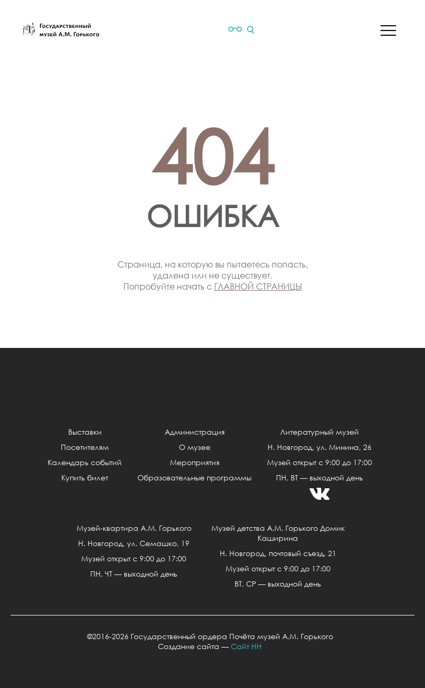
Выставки (85, 432)
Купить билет (84, 477)
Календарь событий (85, 462)
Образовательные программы (194, 477)
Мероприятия (194, 462)
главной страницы (258, 286)
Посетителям (85, 447)
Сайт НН (246, 646)
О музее (194, 447)
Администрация (195, 432)
